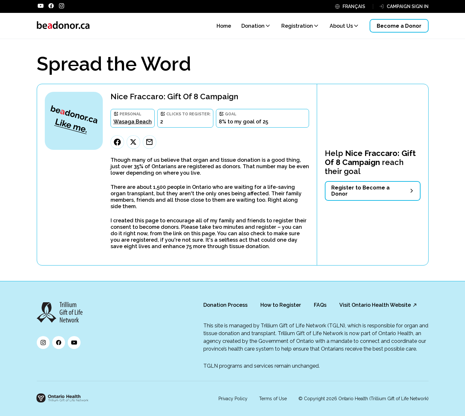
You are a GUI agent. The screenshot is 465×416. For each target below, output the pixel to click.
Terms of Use (273, 398)
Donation (253, 26)
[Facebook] (117, 142)
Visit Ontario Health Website (375, 305)
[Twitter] (133, 142)
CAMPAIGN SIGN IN (408, 6)
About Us (341, 26)
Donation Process (225, 305)
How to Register (280, 305)
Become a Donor (399, 26)
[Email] (149, 142)
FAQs (320, 305)
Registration (297, 26)
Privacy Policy (232, 398)
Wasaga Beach (132, 122)
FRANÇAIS (354, 6)
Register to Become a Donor (360, 191)
